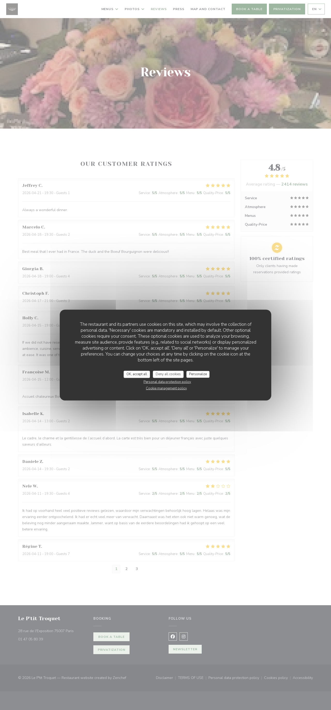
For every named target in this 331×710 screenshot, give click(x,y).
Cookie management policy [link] (166, 388)
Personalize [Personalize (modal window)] (198, 374)
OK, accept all (136, 374)
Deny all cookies (168, 374)
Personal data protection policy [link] (167, 381)
